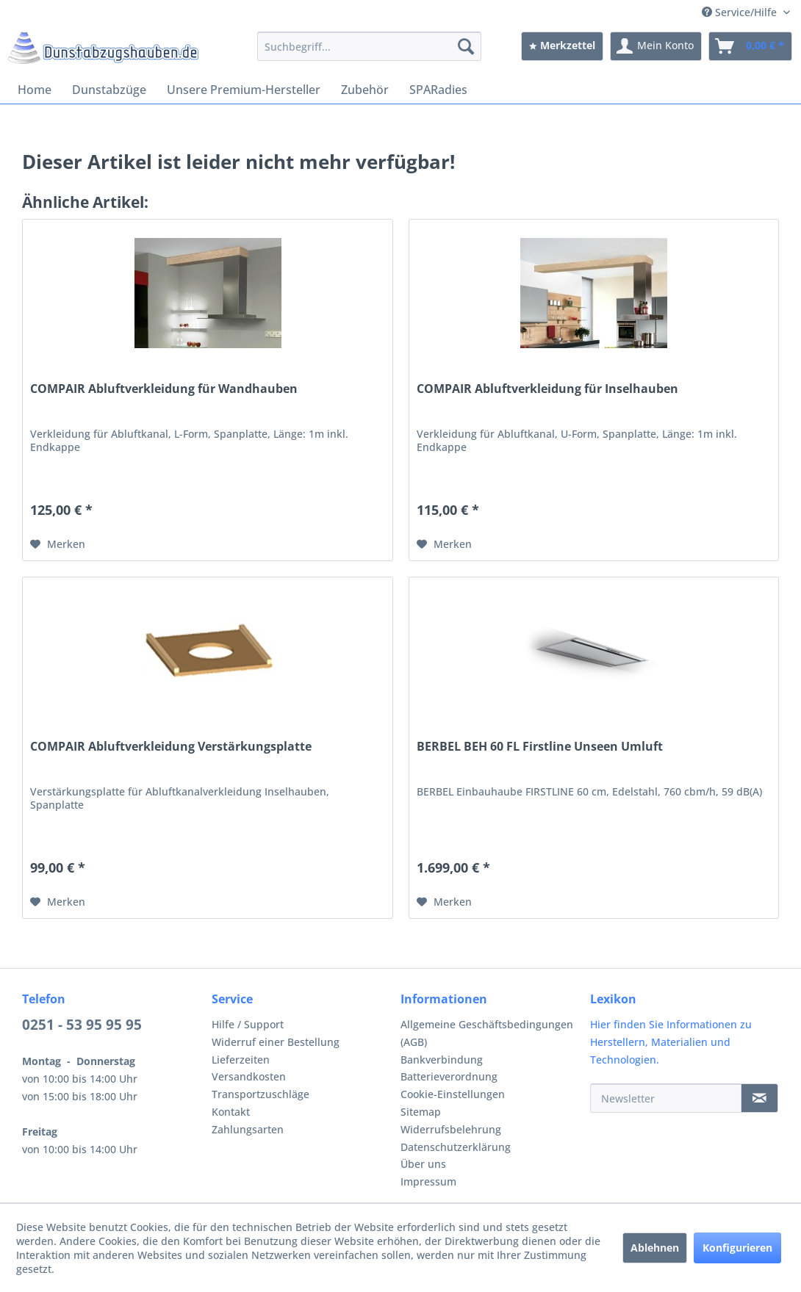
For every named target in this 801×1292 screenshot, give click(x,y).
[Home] (34, 90)
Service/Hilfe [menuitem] (741, 12)
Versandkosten (249, 1076)
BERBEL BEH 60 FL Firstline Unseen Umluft (540, 746)
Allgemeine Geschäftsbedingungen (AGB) (486, 1033)
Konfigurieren (737, 1248)
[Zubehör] (365, 90)
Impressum (428, 1181)
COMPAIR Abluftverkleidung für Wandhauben (164, 389)
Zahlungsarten (248, 1129)
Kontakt (231, 1112)
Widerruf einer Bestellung (276, 1042)
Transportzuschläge (260, 1094)
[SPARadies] (438, 90)
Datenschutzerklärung (455, 1147)
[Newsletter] (665, 1098)
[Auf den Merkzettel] (57, 544)
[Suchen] (465, 46)
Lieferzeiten (241, 1060)
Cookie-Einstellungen (452, 1094)
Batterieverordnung (449, 1076)
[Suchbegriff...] (369, 46)
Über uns (423, 1164)
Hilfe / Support (248, 1024)
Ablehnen (655, 1248)
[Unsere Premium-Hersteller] (244, 90)
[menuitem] (369, 46)
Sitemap (420, 1112)
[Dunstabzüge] (109, 90)
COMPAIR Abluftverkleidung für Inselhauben (547, 389)
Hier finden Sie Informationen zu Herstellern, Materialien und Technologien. (671, 1042)
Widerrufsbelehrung (450, 1129)
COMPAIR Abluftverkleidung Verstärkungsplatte (171, 746)
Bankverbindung (441, 1060)
